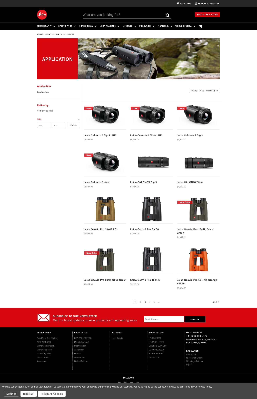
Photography (46, 25)
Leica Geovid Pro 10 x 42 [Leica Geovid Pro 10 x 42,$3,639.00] (145, 279)
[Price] (58, 119)
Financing (167, 25)
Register (214, 3)
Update (73, 125)
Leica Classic (117, 337)
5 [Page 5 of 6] (154, 301)
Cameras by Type (44, 349)
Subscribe (194, 319)
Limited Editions (81, 360)
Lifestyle (131, 25)
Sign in (200, 3)
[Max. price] (58, 125)
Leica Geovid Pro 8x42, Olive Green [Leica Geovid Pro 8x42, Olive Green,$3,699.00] (105, 279)
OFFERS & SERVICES (158, 345)
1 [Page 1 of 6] (135, 301)
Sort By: (194, 90)
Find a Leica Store (207, 14)
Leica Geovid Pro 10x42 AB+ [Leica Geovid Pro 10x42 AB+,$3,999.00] (101, 229)
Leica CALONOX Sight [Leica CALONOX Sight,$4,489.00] (143, 182)
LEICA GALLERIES (156, 341)
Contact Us (191, 354)
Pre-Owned (149, 25)
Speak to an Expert (194, 357)
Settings (11, 394)
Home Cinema (88, 25)
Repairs (189, 364)
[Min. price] (43, 125)
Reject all (28, 394)
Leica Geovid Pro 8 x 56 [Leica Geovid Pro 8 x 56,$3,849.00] (144, 229)
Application (43, 91)
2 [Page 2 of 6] (140, 301)
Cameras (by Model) (45, 345)
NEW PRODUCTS (44, 341)
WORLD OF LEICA (188, 25)
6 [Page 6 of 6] (158, 301)
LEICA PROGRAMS (156, 349)
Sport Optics (67, 25)
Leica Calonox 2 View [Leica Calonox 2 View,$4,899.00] (96, 182)
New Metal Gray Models (47, 337)
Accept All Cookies (52, 394)
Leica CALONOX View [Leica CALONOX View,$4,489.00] (190, 182)
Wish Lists (184, 3)
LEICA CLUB (154, 356)
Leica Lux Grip (43, 356)
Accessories (42, 360)
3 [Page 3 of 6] (145, 301)
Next (216, 302)
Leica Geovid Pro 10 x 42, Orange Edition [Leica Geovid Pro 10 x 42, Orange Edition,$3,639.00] (197, 281)
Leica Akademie (111, 25)
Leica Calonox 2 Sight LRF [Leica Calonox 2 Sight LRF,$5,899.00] (100, 135)
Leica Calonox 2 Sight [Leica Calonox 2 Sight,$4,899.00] (190, 135)
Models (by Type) (81, 341)
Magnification (80, 345)
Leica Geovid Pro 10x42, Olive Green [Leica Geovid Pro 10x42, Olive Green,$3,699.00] (195, 231)
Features (77, 352)
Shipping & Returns (194, 361)
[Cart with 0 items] (203, 26)
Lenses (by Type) (44, 352)
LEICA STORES (155, 337)
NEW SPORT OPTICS (82, 337)
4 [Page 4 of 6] (149, 301)
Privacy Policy (205, 386)
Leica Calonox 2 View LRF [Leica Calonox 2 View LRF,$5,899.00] (146, 135)
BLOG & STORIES (156, 352)
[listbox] (209, 90)
